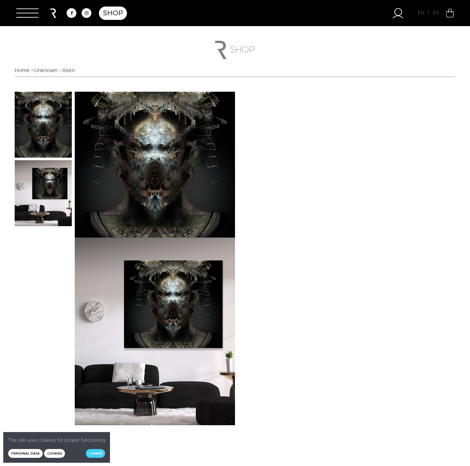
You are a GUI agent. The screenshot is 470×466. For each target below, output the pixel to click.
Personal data (25, 453)
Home (22, 70)
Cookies (54, 453)
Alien (68, 70)
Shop (113, 13)
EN (421, 12)
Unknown (45, 70)
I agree (95, 453)
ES (436, 12)
